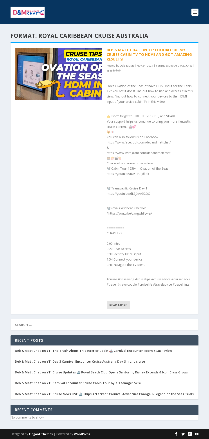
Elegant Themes (41, 434)
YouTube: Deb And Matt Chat (174, 66)
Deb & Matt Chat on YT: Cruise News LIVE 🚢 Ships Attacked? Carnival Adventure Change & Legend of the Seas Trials (104, 394)
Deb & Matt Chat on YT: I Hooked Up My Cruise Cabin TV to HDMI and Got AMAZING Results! (149, 55)
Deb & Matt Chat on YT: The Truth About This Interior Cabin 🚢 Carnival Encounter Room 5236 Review (93, 351)
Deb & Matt (127, 66)
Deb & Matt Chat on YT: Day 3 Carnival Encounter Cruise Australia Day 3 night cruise (80, 361)
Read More (118, 305)
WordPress (82, 434)
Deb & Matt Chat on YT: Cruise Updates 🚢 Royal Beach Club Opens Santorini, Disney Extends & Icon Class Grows (101, 372)
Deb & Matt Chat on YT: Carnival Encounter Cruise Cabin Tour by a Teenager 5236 (78, 383)
